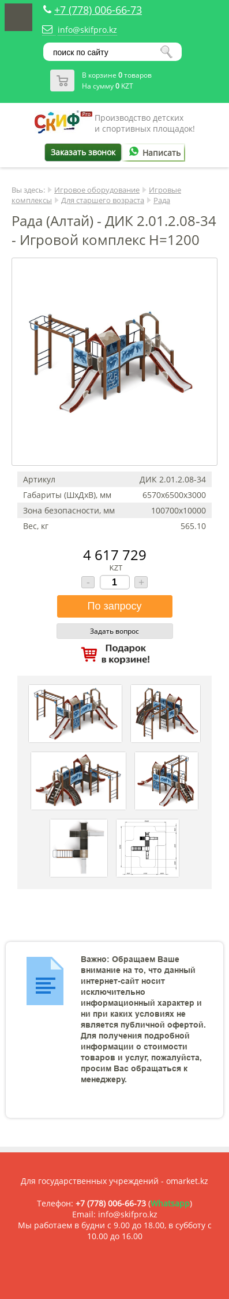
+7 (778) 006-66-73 (98, 10)
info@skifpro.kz (87, 29)
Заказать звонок (83, 152)
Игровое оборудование (97, 190)
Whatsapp (170, 1203)
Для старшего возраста (102, 200)
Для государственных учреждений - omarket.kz (114, 1180)
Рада (161, 200)
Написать (153, 152)
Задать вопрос (114, 631)
